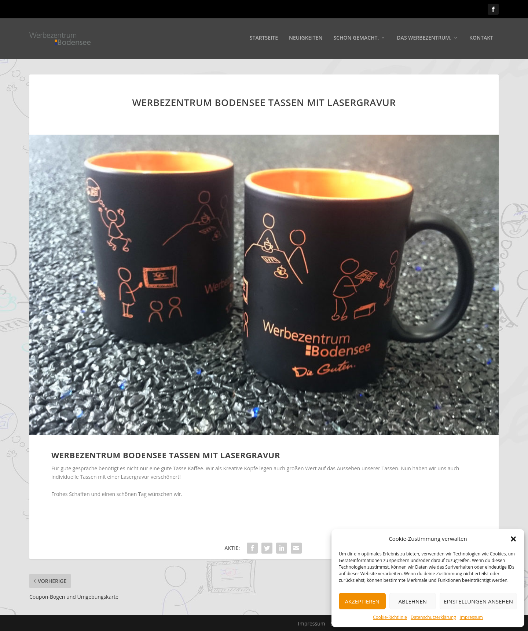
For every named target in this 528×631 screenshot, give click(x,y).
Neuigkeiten (305, 39)
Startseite (264, 39)
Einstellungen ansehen (478, 601)
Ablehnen (413, 601)
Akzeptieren (362, 601)
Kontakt (481, 39)
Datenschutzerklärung (433, 617)
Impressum (471, 617)
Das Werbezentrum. (424, 39)
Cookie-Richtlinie (390, 617)
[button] (513, 539)
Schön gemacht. (356, 39)
